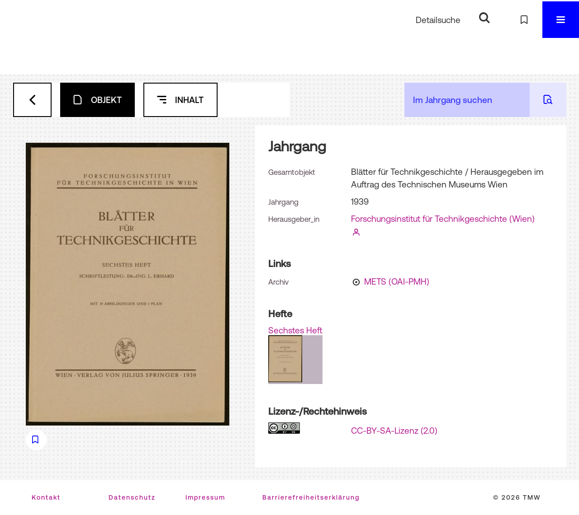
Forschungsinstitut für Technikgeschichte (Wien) (443, 219)
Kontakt (46, 497)
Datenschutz (132, 497)
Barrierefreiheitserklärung (311, 497)
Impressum (205, 497)
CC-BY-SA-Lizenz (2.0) (394, 430)
